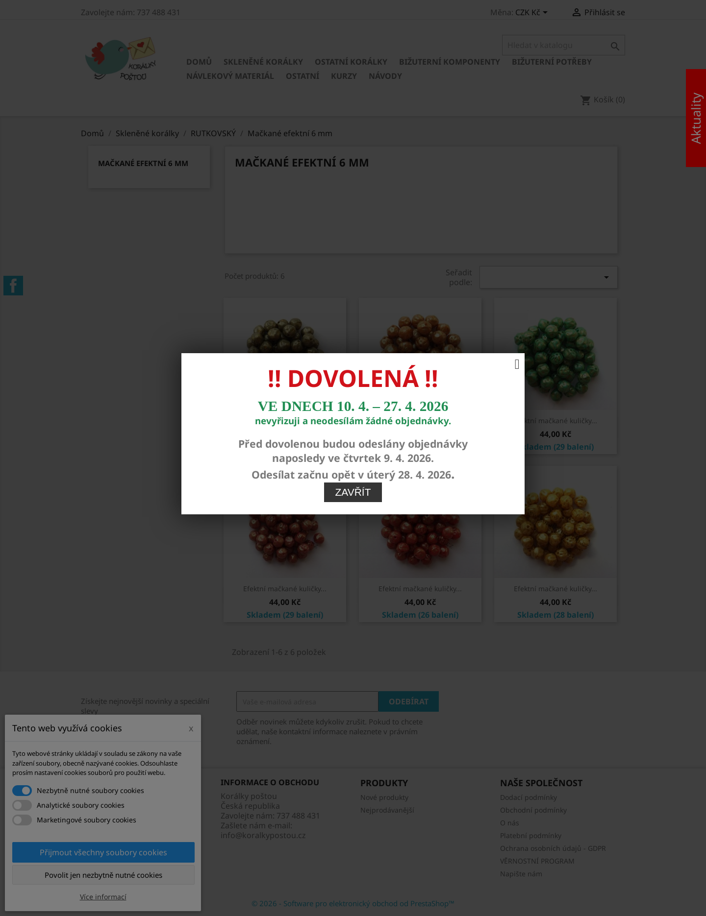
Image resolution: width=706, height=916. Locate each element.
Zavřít (353, 372)
